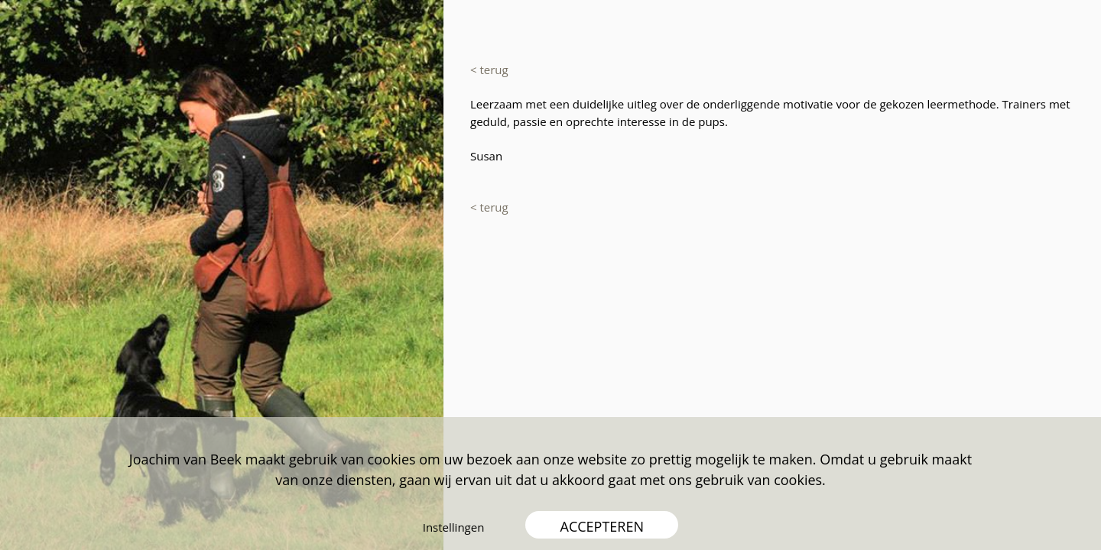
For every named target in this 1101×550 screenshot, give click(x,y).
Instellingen (454, 527)
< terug (489, 69)
